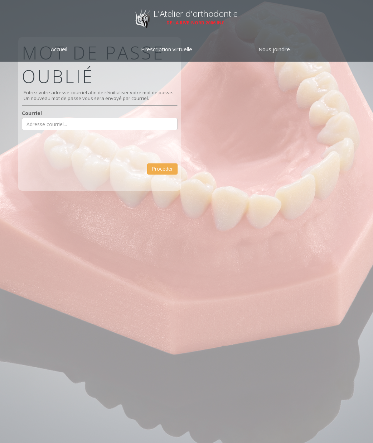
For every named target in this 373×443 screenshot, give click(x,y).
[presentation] (76, 149)
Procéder (162, 168)
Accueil (59, 49)
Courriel (32, 113)
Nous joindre (274, 49)
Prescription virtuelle (166, 49)
